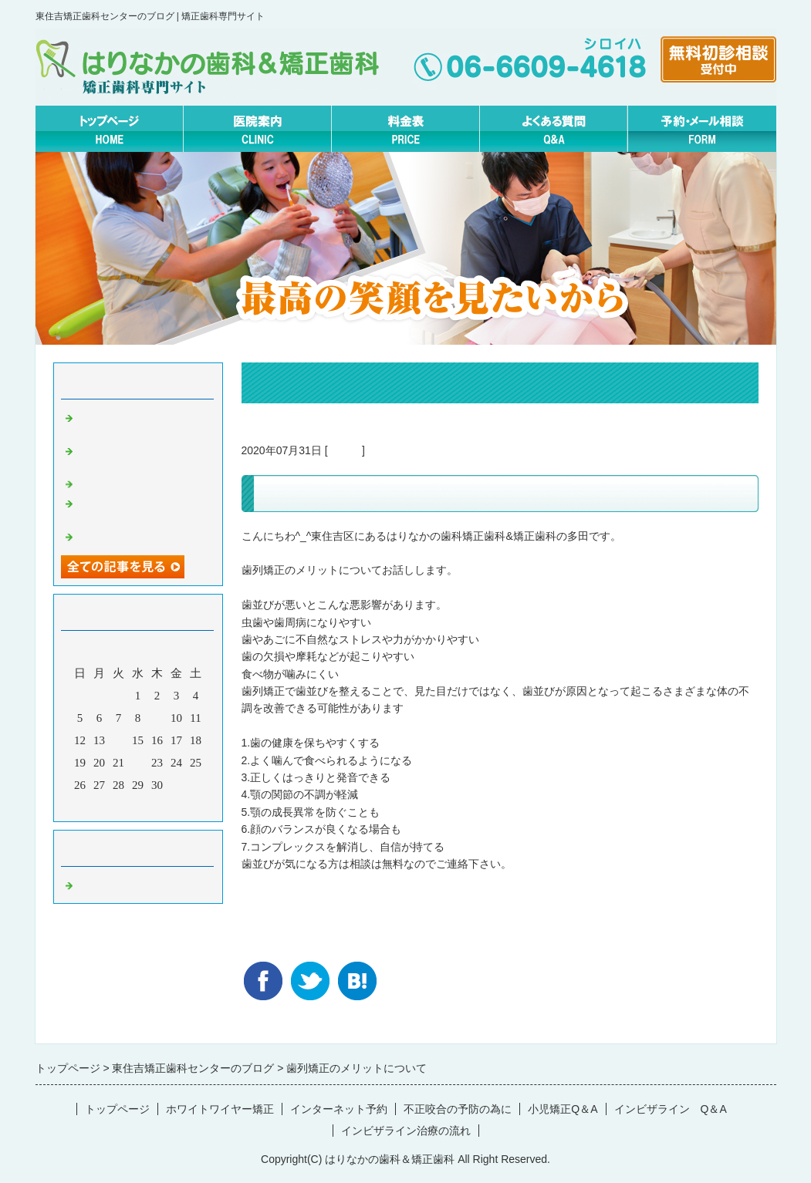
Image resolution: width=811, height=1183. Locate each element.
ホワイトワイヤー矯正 (220, 1109)
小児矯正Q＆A (562, 1109)
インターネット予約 (338, 1109)
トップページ (117, 1109)
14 (118, 740)
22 (138, 763)
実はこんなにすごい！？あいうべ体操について (145, 423)
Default (345, 450)
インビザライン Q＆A (670, 1109)
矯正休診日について (128, 535)
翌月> (166, 806)
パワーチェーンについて (140, 483)
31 (176, 785)
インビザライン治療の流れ (406, 1130)
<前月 (108, 806)
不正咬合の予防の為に (458, 1109)
